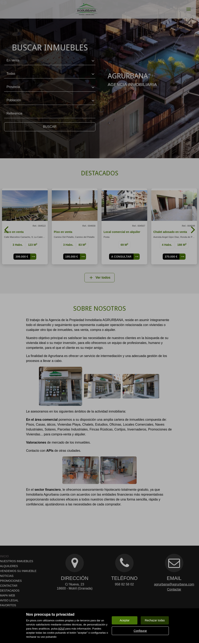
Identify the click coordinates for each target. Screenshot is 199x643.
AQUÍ (61, 628)
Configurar (140, 630)
